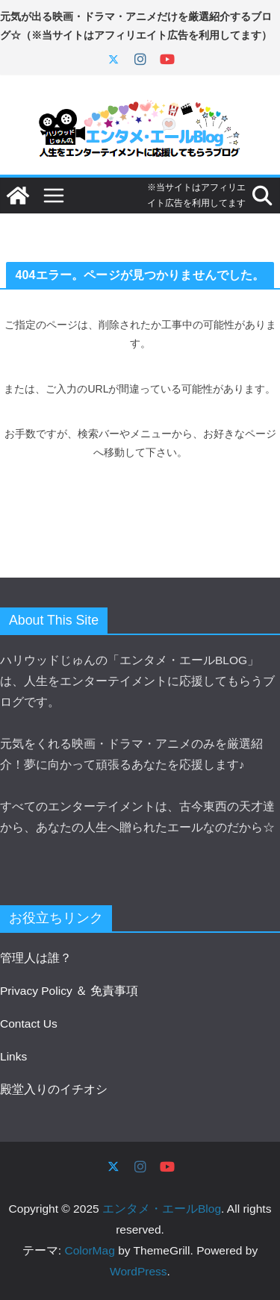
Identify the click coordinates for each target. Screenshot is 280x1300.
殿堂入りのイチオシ (54, 1089)
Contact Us (28, 1023)
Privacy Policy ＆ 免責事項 (69, 990)
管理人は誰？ (36, 957)
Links (13, 1056)
